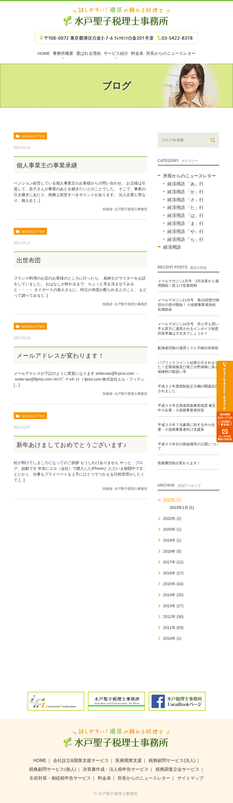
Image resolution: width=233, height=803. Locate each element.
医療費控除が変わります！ (179, 463)
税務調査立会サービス (177, 769)
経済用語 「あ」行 (185, 183)
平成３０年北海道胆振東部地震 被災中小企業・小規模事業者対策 (187, 407)
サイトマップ (190, 778)
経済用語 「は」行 (185, 215)
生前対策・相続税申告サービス (60, 778)
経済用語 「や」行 (185, 231)
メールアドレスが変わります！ (60, 355)
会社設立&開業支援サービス (81, 760)
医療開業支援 (128, 760)
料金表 (104, 778)
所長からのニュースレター (189, 175)
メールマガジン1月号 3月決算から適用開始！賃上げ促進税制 (188, 283)
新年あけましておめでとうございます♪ (71, 444)
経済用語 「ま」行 (185, 223)
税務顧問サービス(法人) (172, 760)
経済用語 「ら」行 (185, 239)
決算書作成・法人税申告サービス (116, 769)
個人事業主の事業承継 (46, 165)
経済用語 (172, 247)
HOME (39, 760)
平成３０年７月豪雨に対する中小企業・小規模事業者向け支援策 (186, 427)
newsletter (33, 136)
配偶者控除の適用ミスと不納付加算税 (188, 348)
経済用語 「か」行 (185, 191)
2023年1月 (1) (182, 507)
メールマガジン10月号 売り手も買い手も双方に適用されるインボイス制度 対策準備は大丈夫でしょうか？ (188, 328)
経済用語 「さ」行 (185, 199)
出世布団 (28, 260)
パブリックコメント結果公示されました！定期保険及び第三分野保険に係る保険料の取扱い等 (188, 367)
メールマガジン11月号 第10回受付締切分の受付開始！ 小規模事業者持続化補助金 (188, 304)
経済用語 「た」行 (185, 207)
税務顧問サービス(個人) (52, 769)
